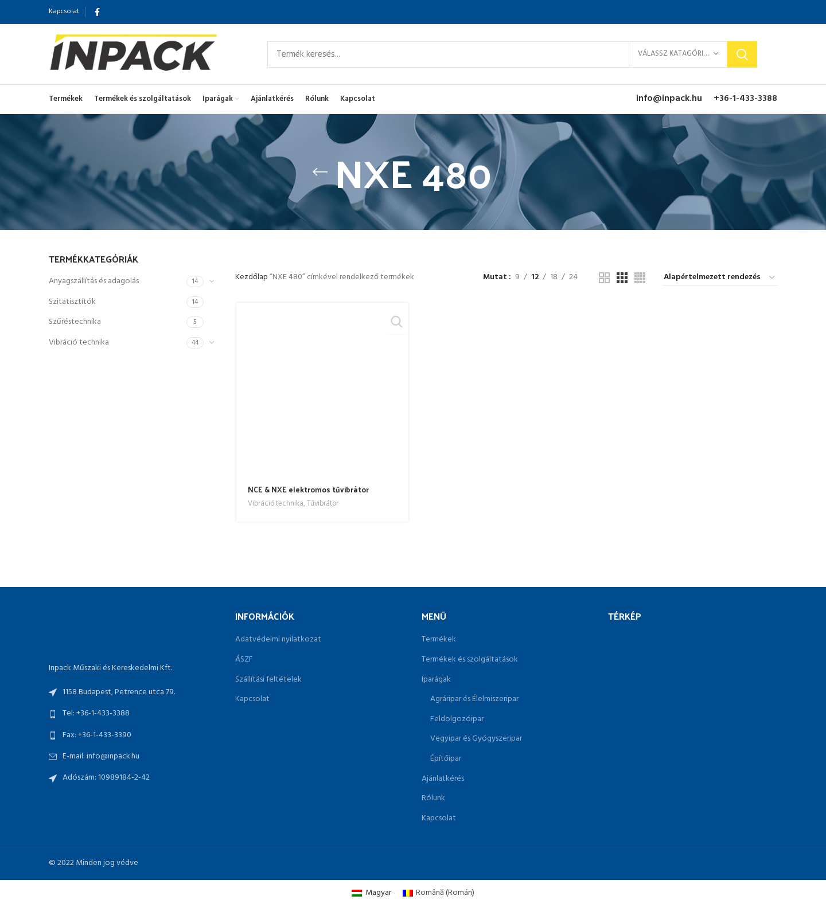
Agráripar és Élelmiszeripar (474, 699)
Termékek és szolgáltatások (470, 660)
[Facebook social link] (97, 12)
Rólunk (433, 798)
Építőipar (445, 759)
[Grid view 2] (604, 277)
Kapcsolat (252, 699)
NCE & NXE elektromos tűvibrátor (309, 490)
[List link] (133, 713)
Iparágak (436, 680)
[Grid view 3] (622, 277)
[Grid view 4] (639, 277)
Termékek (439, 639)
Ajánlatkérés (443, 779)
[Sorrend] (720, 278)
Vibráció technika (79, 342)
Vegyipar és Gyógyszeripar (476, 739)
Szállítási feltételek (268, 680)
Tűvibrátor (324, 505)
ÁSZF (244, 660)
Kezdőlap (252, 277)
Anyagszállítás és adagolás (94, 281)
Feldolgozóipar (457, 719)
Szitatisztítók (72, 301)
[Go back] (320, 172)
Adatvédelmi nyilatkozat (278, 639)
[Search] (512, 54)
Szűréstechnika (75, 321)
